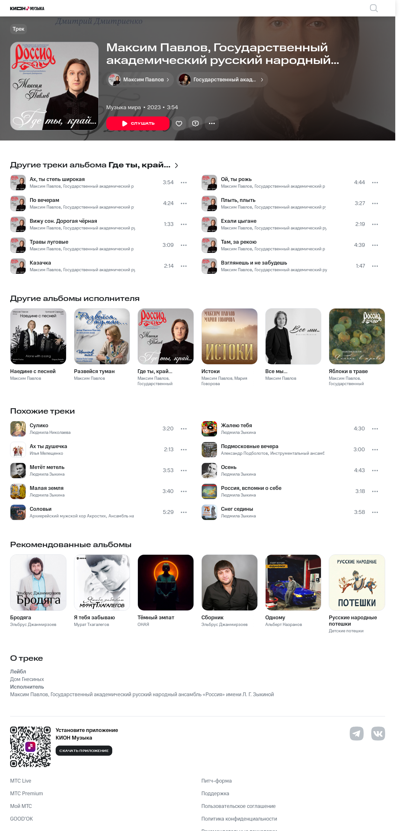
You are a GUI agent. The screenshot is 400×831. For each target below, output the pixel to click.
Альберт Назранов (283, 625)
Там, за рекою (238, 242)
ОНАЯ (143, 625)
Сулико (39, 425)
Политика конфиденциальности (239, 819)
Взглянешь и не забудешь (254, 263)
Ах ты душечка (48, 446)
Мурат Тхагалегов (91, 625)
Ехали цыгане (238, 221)
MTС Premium (26, 793)
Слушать (138, 124)
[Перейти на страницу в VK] (378, 733)
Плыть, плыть (238, 200)
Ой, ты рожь (236, 179)
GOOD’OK (21, 819)
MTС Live (20, 781)
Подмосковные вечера (250, 446)
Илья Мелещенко (46, 453)
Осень (229, 467)
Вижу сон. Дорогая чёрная (63, 221)
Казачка (40, 263)
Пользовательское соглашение (238, 806)
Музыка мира (123, 107)
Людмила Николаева (50, 432)
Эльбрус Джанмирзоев (33, 625)
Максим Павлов (45, 186)
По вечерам (44, 200)
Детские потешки (346, 631)
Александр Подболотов (244, 453)
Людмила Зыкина (47, 474)
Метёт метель (47, 467)
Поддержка (215, 793)
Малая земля (47, 488)
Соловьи (41, 509)
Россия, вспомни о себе (251, 488)
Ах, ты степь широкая (57, 179)
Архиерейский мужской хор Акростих (68, 516)
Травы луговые (49, 242)
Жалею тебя (236, 425)
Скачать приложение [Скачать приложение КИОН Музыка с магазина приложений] (83, 751)
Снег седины (237, 509)
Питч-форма (216, 781)
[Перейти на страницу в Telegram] (357, 733)
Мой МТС (21, 806)
